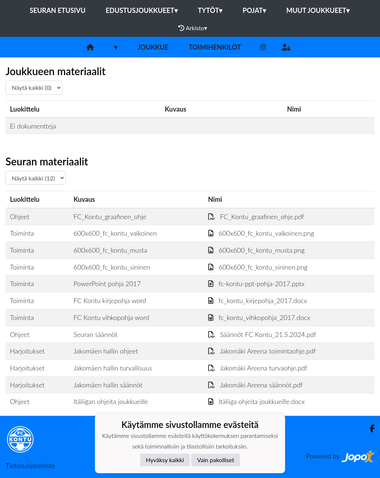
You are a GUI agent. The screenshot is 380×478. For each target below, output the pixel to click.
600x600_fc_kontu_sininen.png (258, 267)
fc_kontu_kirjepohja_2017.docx (257, 300)
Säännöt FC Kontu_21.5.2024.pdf (262, 334)
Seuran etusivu (58, 10)
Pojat (254, 10)
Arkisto (192, 28)
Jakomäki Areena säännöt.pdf (255, 385)
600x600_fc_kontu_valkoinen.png (261, 233)
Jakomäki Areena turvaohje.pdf (257, 368)
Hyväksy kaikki (165, 459)
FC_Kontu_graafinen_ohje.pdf (256, 216)
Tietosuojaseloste (30, 465)
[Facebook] (369, 428)
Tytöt (210, 10)
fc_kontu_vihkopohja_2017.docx (259, 317)
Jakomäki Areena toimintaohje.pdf (262, 351)
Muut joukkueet (317, 10)
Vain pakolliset (215, 459)
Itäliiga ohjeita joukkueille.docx (256, 401)
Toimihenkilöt (215, 47)
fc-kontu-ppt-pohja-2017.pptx (256, 284)
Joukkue (153, 47)
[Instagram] (263, 47)
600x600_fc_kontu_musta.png (256, 250)
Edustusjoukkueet (141, 10)
